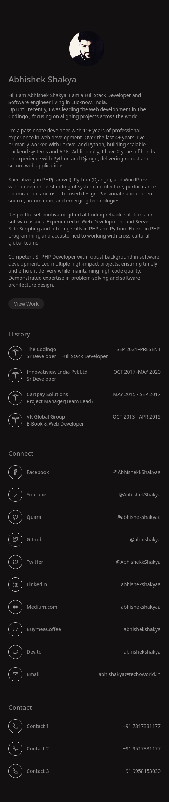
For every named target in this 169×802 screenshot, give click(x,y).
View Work (26, 303)
